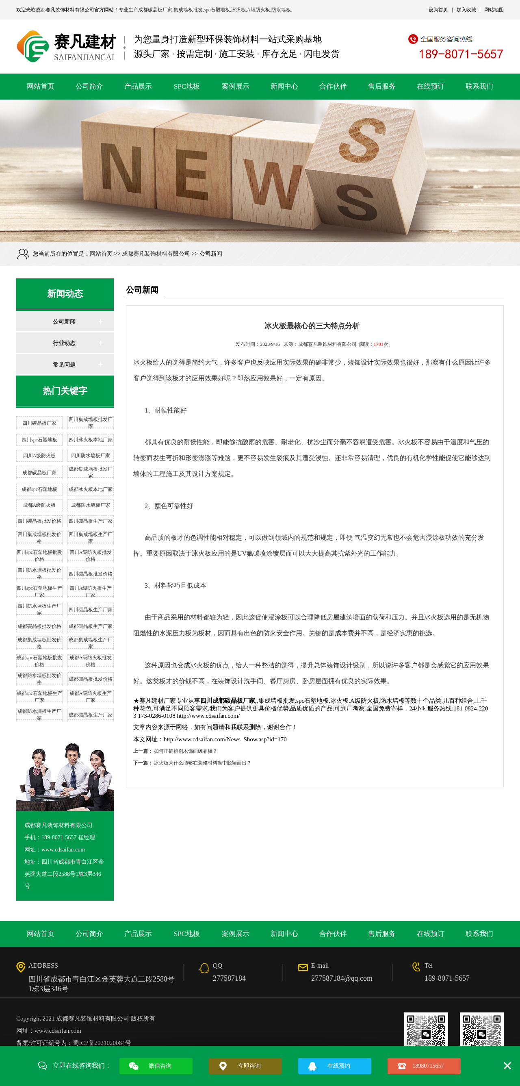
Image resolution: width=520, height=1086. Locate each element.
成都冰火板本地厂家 (91, 489)
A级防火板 (258, 10)
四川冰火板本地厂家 (91, 440)
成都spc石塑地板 (39, 489)
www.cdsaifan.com (58, 1030)
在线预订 (430, 86)
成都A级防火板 (39, 505)
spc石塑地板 (217, 10)
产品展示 (138, 86)
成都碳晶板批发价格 (39, 626)
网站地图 (494, 10)
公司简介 (89, 86)
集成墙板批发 (188, 10)
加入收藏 (466, 10)
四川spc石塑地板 (39, 440)
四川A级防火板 (39, 455)
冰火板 (238, 10)
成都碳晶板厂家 (155, 10)
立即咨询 (249, 1066)
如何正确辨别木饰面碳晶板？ (185, 751)
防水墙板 (281, 10)
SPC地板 (187, 86)
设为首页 (438, 10)
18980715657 (428, 1066)
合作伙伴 (333, 86)
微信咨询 (160, 1066)
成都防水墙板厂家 (90, 505)
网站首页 (40, 86)
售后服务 (382, 86)
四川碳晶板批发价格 (39, 521)
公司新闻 (64, 322)
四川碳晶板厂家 (39, 423)
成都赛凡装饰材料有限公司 (65, 10)
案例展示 (235, 86)
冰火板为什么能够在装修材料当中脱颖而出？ (202, 763)
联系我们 (479, 86)
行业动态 (64, 343)
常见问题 (64, 365)
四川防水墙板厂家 (90, 455)
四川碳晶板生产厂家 (91, 521)
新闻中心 (284, 86)
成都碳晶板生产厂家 (91, 626)
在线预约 (338, 1066)
